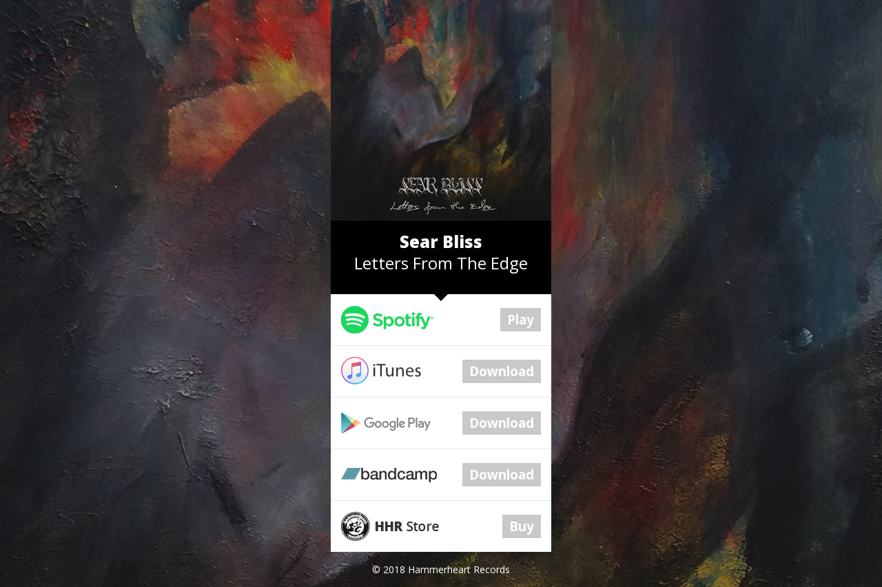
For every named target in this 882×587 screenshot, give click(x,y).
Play (520, 320)
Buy (521, 526)
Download (501, 371)
